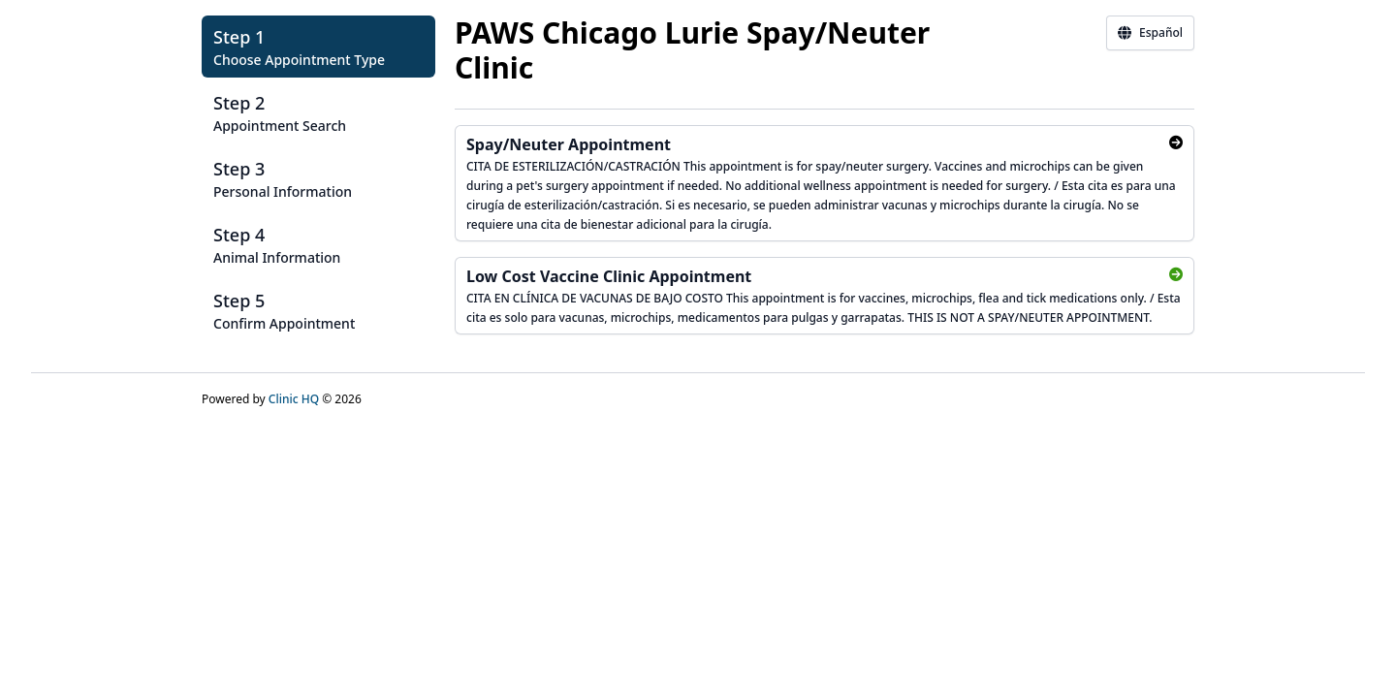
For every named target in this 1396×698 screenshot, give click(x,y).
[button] (318, 47)
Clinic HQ (294, 399)
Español (1150, 33)
